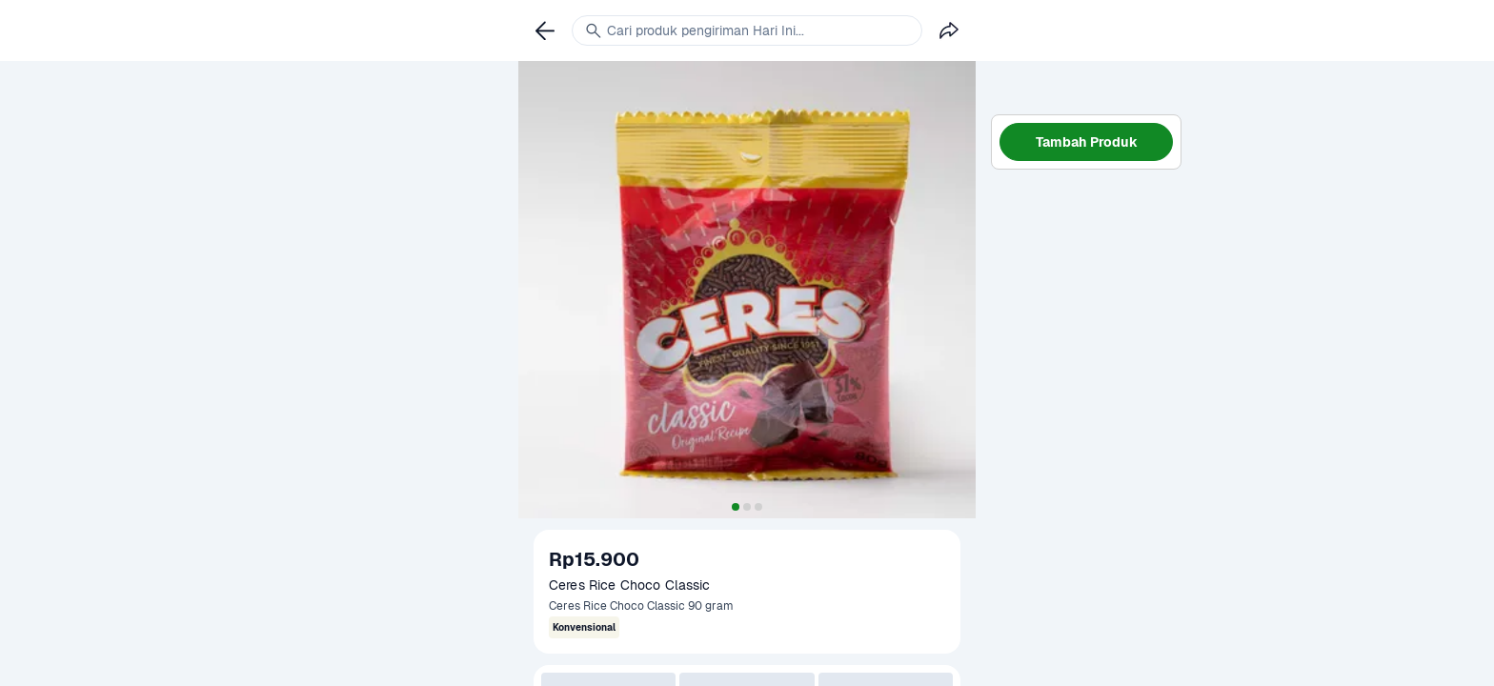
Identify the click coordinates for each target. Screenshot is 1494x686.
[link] (545, 30)
